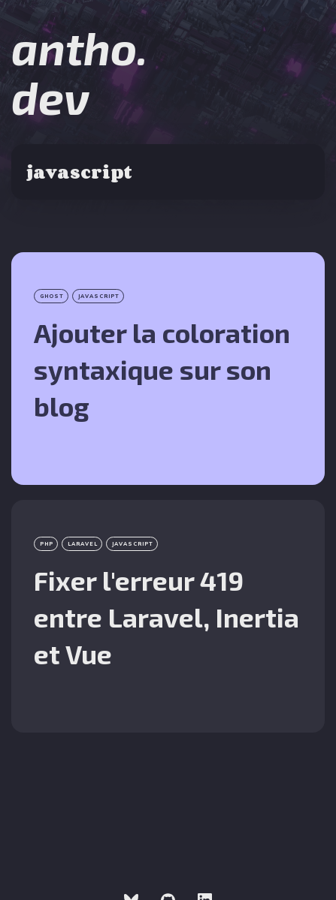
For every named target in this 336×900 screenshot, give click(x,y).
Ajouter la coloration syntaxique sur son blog (162, 369)
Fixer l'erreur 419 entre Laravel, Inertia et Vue (166, 617)
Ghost (52, 296)
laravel (83, 543)
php (46, 543)
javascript (99, 296)
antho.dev (79, 72)
